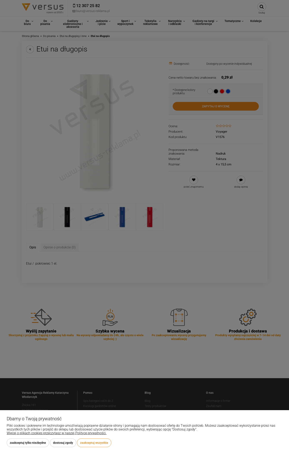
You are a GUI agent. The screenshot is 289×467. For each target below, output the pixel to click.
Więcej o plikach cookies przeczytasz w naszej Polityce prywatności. (57, 433)
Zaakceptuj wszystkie (94, 442)
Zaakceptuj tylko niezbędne (28, 442)
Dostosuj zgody (63, 442)
